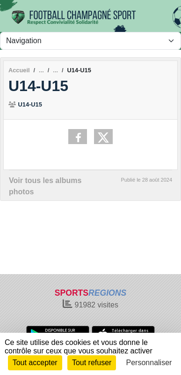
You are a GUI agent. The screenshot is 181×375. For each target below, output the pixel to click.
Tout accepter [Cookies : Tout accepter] (35, 363)
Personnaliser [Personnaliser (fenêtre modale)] (149, 363)
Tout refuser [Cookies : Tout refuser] (91, 363)
